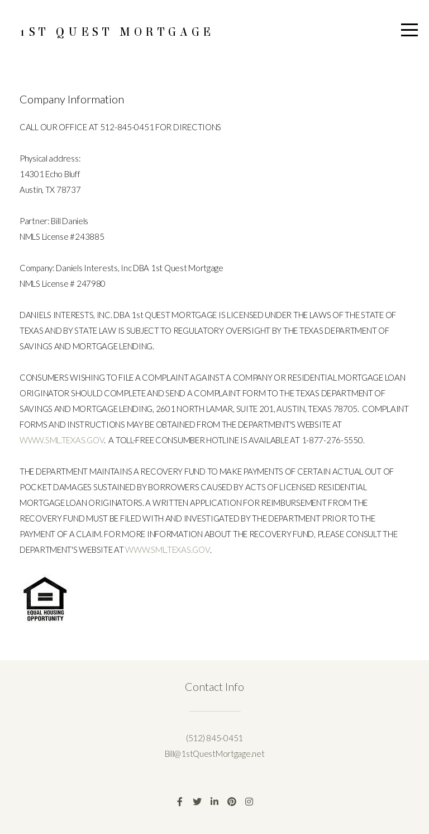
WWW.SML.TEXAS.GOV (62, 440)
